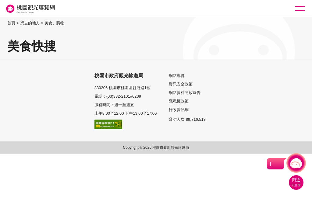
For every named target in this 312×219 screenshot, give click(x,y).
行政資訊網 (179, 109)
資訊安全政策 (181, 84)
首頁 (11, 23)
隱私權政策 (179, 101)
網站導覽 (177, 75)
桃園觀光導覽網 (30, 8)
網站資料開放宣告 (184, 92)
